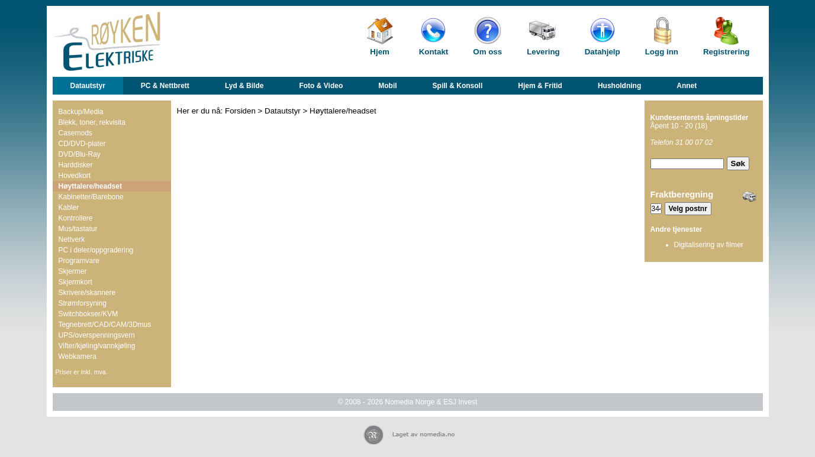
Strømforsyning (83, 303)
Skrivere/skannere (87, 293)
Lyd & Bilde (244, 86)
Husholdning (619, 86)
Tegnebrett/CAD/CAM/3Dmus (105, 324)
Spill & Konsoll (458, 86)
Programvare (79, 261)
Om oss (487, 51)
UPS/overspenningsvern (97, 335)
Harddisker (76, 165)
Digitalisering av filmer (708, 245)
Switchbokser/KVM (88, 314)
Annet (687, 86)
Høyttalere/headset (90, 186)
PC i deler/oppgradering (96, 250)
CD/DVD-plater (82, 144)
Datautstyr (87, 86)
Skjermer (73, 271)
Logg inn (661, 51)
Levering (543, 51)
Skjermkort (75, 282)
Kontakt (434, 51)
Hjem (379, 51)
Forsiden (240, 110)
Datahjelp (602, 51)
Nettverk (72, 239)
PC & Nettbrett (165, 86)
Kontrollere (76, 218)
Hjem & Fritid (540, 86)
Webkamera (77, 356)
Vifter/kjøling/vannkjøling (97, 346)
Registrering (726, 51)
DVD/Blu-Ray (80, 154)
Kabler (69, 207)
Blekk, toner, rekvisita (92, 122)
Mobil (387, 86)
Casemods (75, 133)
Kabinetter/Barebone (91, 197)
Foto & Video (321, 86)
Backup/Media (81, 112)
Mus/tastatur (78, 229)
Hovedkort (75, 175)
